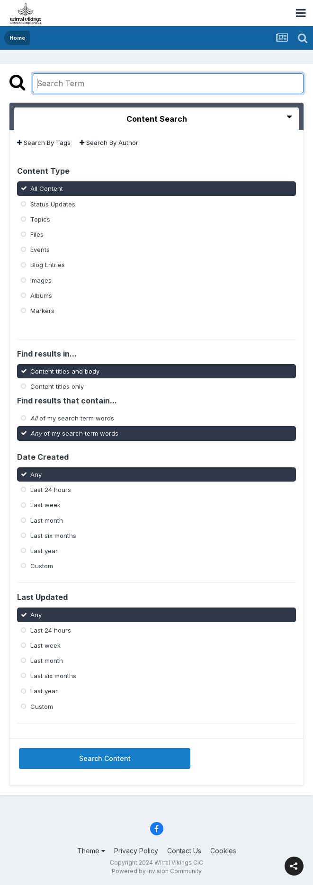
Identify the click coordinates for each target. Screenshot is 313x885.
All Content (46, 188)
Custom (41, 566)
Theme (91, 851)
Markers (42, 310)
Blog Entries (47, 264)
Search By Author (109, 142)
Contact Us (184, 851)
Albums (41, 295)
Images (41, 280)
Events (40, 249)
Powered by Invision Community (157, 871)
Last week (45, 505)
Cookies (223, 851)
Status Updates (52, 203)
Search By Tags (44, 142)
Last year (44, 550)
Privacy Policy (136, 851)
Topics (40, 219)
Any (36, 474)
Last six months (53, 535)
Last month (46, 520)
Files (37, 234)
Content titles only (57, 386)
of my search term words (72, 418)
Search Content (105, 758)
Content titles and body (64, 371)
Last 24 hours (50, 489)
